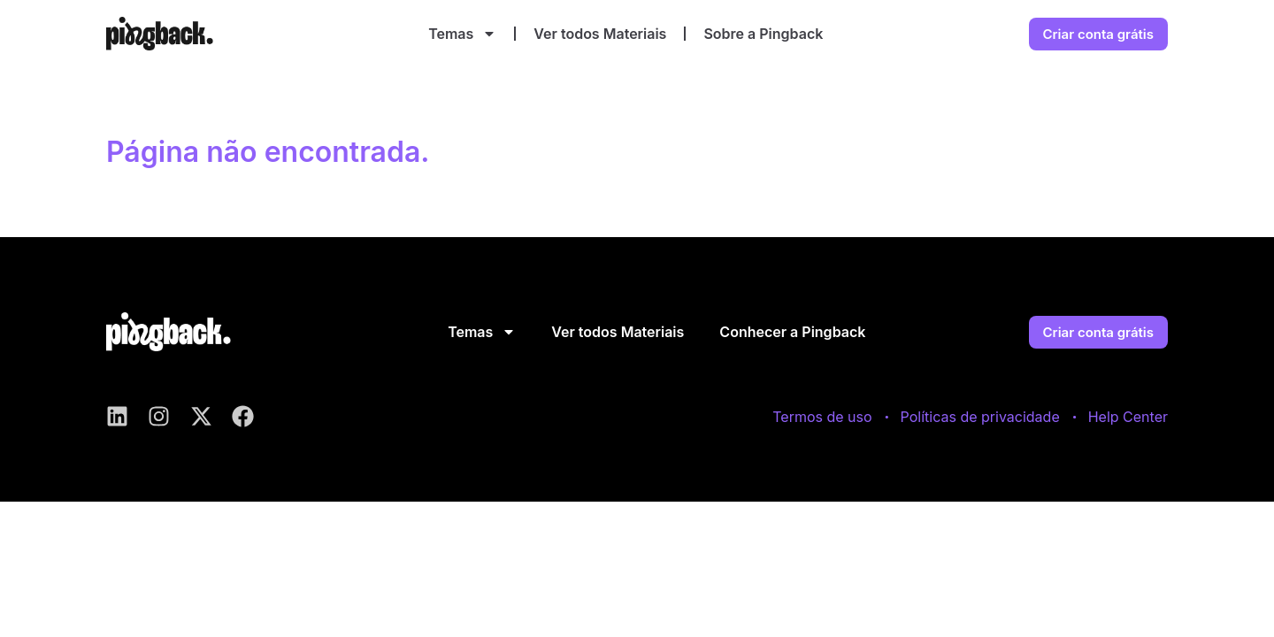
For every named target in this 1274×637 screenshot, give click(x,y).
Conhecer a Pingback (792, 332)
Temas (462, 34)
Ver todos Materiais (599, 33)
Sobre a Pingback (763, 33)
